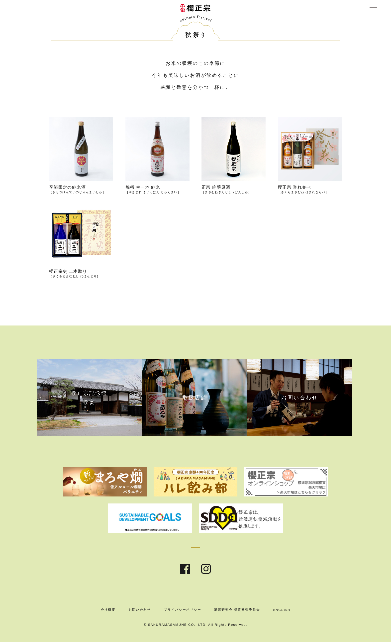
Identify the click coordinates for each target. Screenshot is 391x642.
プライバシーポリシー (182, 610)
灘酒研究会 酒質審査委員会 (237, 610)
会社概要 (108, 610)
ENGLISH (281, 610)
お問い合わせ (139, 610)
